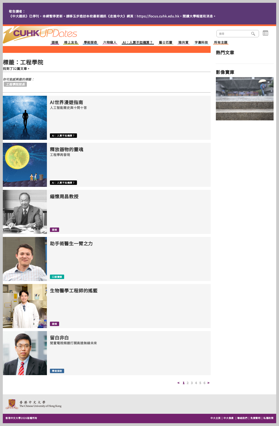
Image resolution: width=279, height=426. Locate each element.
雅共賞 (183, 42)
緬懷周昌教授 (64, 196)
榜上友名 (71, 42)
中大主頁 (215, 418)
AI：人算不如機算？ (138, 42)
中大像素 (228, 418)
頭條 (55, 42)
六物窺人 (110, 42)
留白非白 (59, 337)
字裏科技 (201, 42)
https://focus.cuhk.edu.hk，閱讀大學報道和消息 (175, 16)
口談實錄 (57, 276)
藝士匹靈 (165, 42)
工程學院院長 (15, 84)
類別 (265, 33)
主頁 (47, 32)
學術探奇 (90, 42)
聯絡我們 (242, 418)
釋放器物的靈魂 (66, 149)
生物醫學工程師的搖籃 (74, 290)
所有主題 (220, 42)
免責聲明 (255, 418)
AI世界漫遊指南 (66, 102)
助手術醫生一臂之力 (71, 243)
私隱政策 (268, 418)
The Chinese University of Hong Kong (33, 404)
